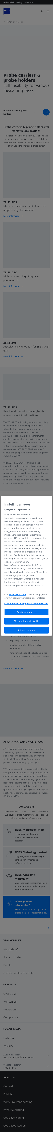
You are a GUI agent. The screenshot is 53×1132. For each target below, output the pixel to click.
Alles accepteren (26, 630)
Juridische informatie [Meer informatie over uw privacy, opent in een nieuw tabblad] (37, 603)
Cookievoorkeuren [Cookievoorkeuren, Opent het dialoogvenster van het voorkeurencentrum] (26, 612)
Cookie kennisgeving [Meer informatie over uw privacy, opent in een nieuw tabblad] (15, 603)
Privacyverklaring (18, 594)
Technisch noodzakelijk (26, 621)
